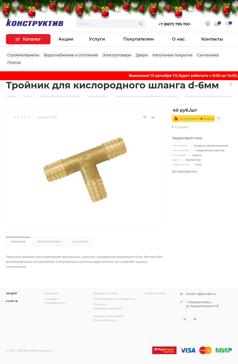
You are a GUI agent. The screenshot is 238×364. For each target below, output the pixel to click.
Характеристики (49, 241)
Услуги (12, 301)
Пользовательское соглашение (114, 298)
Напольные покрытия (172, 55)
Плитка (14, 62)
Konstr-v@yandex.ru (201, 294)
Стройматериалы (23, 55)
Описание (18, 241)
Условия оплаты (155, 293)
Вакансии (51, 293)
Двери (142, 55)
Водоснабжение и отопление (71, 55)
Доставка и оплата (105, 293)
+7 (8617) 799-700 (174, 24)
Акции (11, 293)
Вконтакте (184, 319)
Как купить (81, 241)
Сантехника (208, 55)
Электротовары (117, 55)
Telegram (194, 319)
